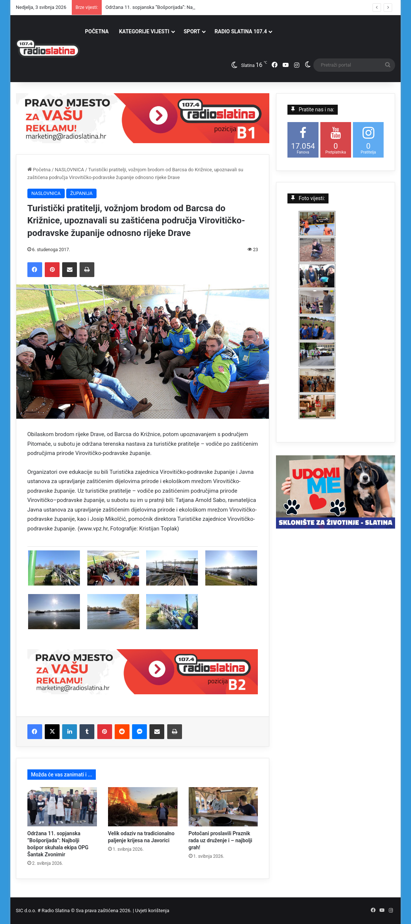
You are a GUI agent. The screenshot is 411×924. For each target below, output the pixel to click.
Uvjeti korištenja (152, 910)
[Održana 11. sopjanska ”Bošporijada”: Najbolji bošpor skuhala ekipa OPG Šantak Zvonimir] (62, 806)
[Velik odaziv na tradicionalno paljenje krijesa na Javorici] (143, 806)
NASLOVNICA (69, 169)
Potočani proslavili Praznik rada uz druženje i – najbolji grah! (220, 840)
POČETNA (97, 31)
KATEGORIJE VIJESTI (144, 31)
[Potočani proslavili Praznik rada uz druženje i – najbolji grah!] (223, 806)
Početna (39, 169)
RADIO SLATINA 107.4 (241, 31)
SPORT (192, 31)
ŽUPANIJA (81, 193)
